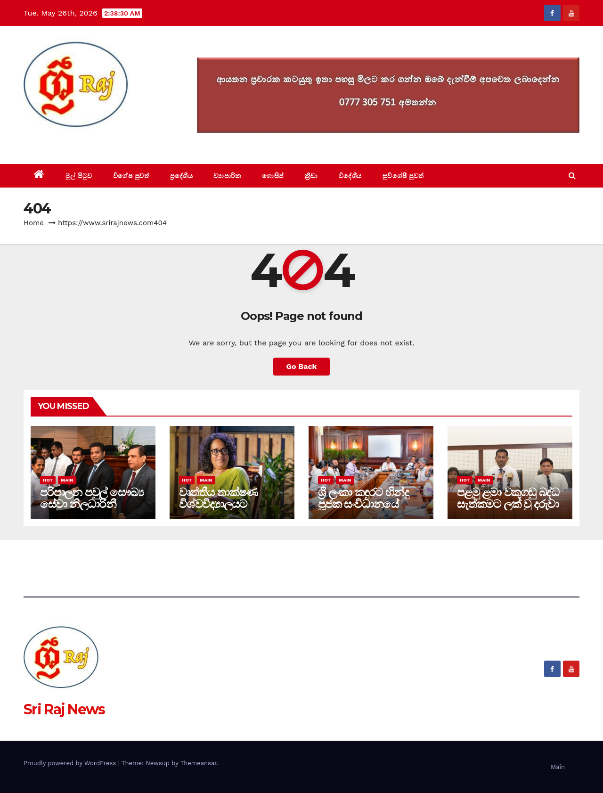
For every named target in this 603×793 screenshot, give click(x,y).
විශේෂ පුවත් (131, 176)
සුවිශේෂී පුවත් (403, 176)
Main (67, 479)
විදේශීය (350, 176)
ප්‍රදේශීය (181, 176)
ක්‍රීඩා (311, 176)
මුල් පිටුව (78, 176)
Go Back (301, 366)
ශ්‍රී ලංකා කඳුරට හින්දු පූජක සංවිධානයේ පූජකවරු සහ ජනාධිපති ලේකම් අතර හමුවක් (370, 509)
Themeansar (198, 763)
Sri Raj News (64, 142)
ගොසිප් (273, 176)
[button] (572, 175)
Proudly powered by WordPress (71, 763)
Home (34, 223)
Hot (48, 479)
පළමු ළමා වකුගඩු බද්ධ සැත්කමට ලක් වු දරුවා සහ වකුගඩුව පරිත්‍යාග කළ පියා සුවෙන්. (508, 509)
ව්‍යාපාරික (227, 176)
